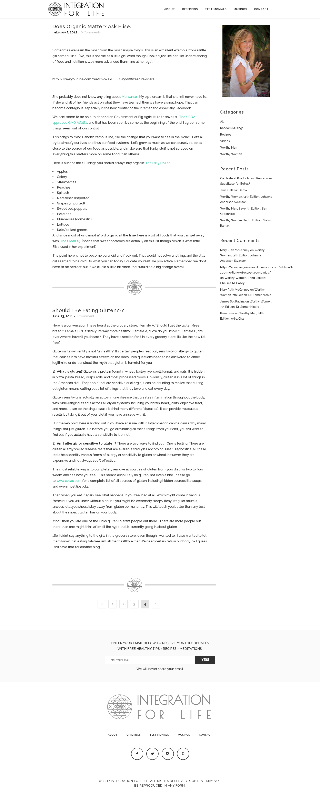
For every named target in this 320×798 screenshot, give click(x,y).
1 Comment (85, 316)
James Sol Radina (232, 301)
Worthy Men (228, 147)
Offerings (134, 734)
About (113, 734)
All (222, 121)
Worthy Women (231, 154)
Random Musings (231, 128)
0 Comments (91, 32)
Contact (205, 734)
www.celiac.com (69, 481)
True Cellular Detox (233, 190)
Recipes (225, 134)
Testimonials (159, 734)
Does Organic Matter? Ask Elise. (91, 26)
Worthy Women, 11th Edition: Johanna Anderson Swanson (242, 255)
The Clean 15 (70, 241)
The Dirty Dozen (157, 163)
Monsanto (129, 97)
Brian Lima (227, 313)
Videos (225, 141)
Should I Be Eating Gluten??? (88, 310)
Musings (184, 734)
